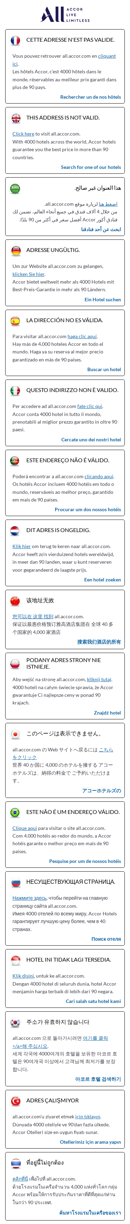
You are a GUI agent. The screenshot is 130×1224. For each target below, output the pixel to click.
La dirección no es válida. (64, 320)
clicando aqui (99, 476)
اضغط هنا (108, 204)
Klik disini (23, 976)
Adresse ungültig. (53, 249)
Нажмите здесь (29, 898)
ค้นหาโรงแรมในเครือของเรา (90, 1213)
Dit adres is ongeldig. (58, 530)
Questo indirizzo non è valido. (72, 389)
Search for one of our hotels (91, 167)
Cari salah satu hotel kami (93, 1001)
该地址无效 (40, 600)
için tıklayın (87, 1116)
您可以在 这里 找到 (32, 616)
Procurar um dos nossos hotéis (88, 509)
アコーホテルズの (101, 790)
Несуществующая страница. (70, 881)
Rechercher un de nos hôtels (90, 97)
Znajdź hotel (107, 713)
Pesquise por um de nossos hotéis (85, 861)
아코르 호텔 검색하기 (98, 1079)
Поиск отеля (106, 939)
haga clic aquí (82, 336)
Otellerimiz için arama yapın (90, 1142)
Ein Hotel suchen (103, 299)
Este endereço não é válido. (67, 460)
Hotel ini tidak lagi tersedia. (68, 959)
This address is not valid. (62, 117)
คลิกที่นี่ (20, 1179)
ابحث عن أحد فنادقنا (101, 229)
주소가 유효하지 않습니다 (57, 1021)
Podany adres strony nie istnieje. (63, 663)
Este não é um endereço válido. (73, 811)
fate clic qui (89, 406)
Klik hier (21, 546)
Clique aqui (24, 828)
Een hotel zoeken (102, 579)
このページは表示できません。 (65, 733)
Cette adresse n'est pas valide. (70, 39)
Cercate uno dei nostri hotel (91, 439)
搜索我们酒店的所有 (99, 642)
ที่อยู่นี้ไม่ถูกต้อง (45, 1162)
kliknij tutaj (99, 679)
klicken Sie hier (28, 274)
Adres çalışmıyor (52, 1100)
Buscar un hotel (104, 369)
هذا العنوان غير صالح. (98, 187)
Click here (23, 134)
